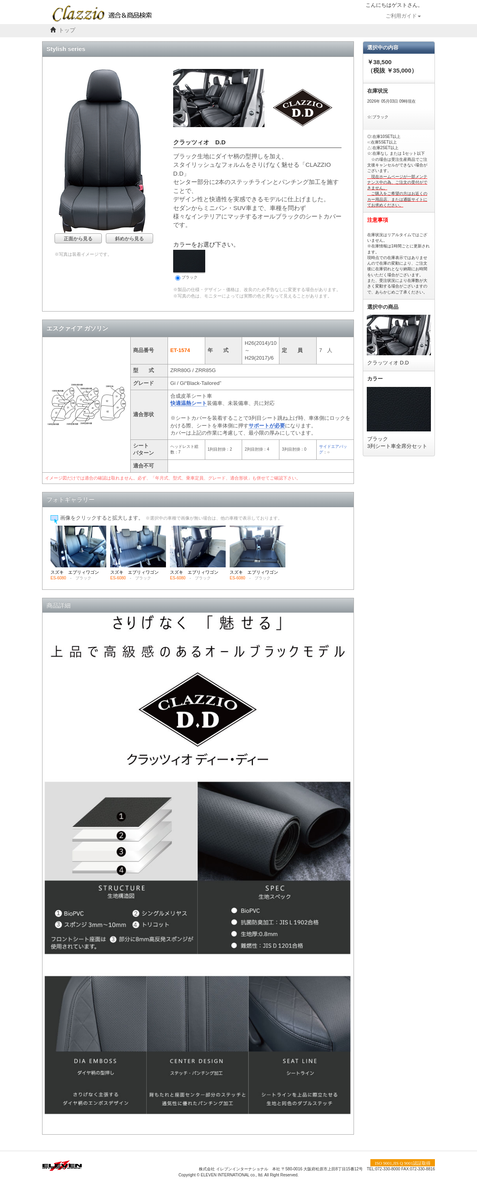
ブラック (189, 265)
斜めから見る (129, 238)
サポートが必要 (267, 426)
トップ (67, 30)
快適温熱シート (188, 403)
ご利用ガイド (403, 16)
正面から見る (78, 238)
